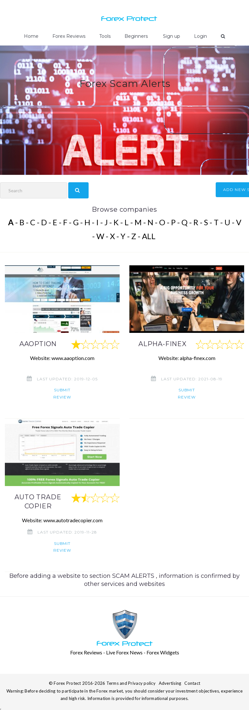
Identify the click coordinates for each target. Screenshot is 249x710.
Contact (192, 683)
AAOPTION (38, 344)
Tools (105, 36)
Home (31, 36)
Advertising (170, 683)
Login (200, 36)
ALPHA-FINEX (162, 344)
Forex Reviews (68, 36)
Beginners (136, 36)
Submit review (62, 393)
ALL (149, 236)
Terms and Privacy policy (131, 683)
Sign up (171, 36)
